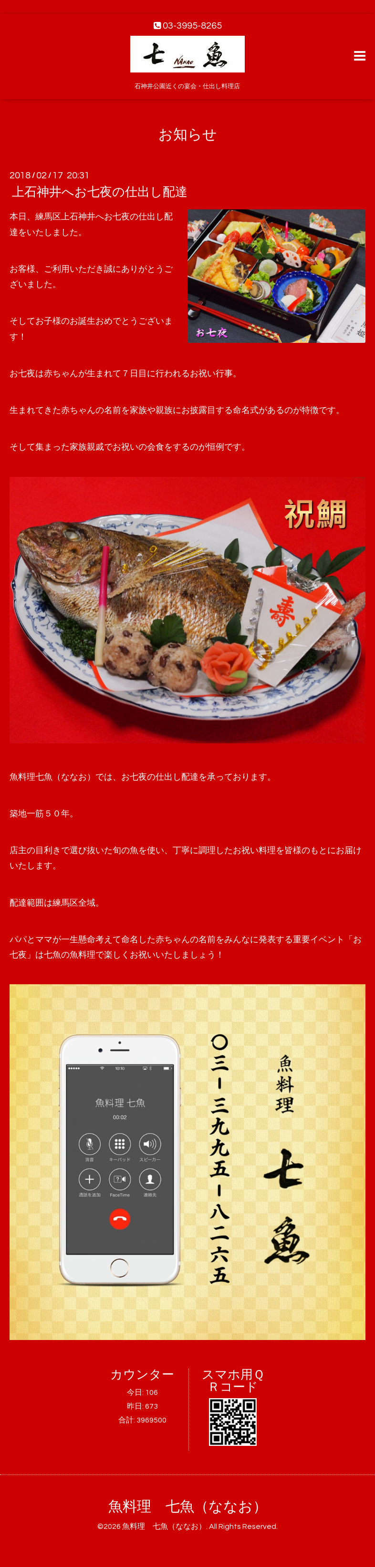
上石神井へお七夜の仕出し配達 (100, 192)
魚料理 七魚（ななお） (187, 1506)
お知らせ (187, 134)
